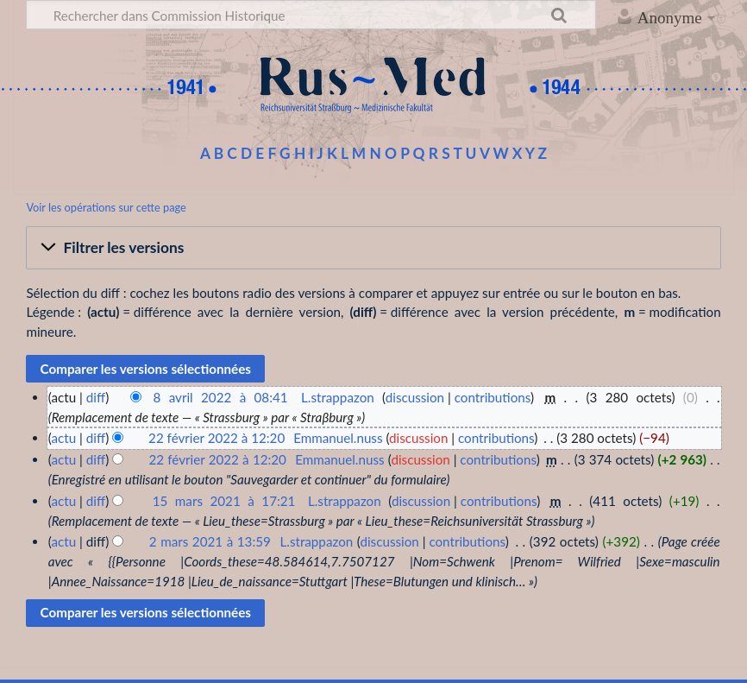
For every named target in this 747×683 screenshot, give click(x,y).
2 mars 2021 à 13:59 (210, 541)
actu (63, 438)
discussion (415, 397)
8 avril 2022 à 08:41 (221, 397)
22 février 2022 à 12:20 (216, 438)
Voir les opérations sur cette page (105, 207)
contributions (492, 397)
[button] (373, 248)
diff (95, 397)
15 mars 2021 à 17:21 (224, 501)
